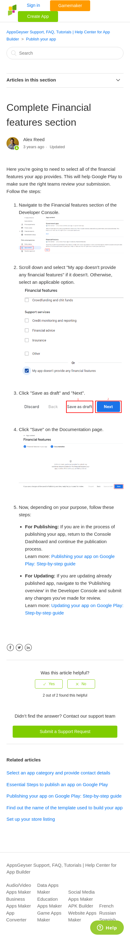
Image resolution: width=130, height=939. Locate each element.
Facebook (10, 648)
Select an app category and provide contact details (58, 772)
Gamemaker (70, 5)
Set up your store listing (30, 819)
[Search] (65, 53)
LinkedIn (28, 648)
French (106, 905)
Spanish (107, 919)
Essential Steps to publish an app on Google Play (57, 784)
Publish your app (41, 39)
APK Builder (80, 905)
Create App (38, 16)
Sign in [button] (33, 5)
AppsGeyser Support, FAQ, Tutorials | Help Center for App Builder (61, 868)
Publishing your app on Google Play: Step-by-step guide (64, 796)
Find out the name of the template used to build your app (64, 807)
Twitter (19, 648)
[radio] (49, 684)
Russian (107, 913)
